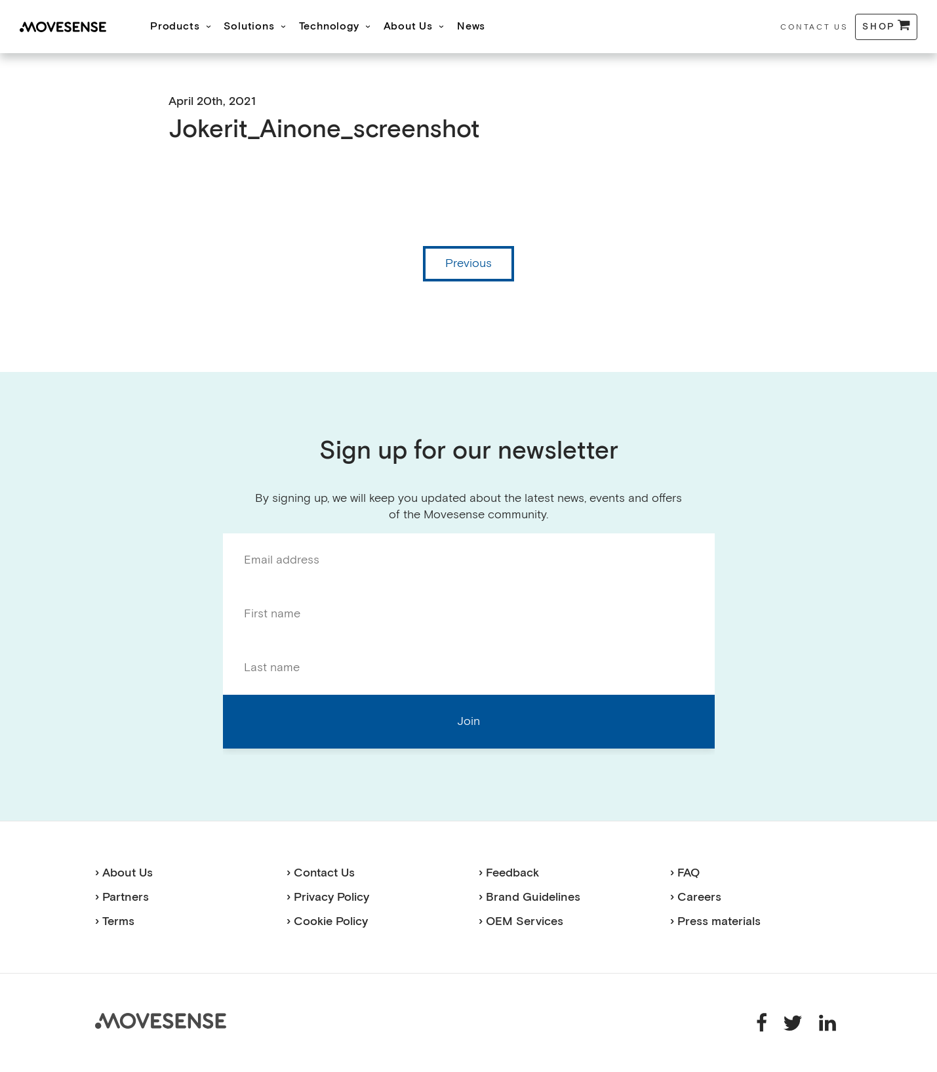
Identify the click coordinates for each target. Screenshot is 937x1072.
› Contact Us (321, 872)
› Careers (695, 897)
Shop (879, 26)
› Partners (122, 897)
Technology (329, 26)
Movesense (160, 1021)
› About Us (124, 872)
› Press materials (715, 921)
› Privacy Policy (328, 897)
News (471, 26)
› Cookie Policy (327, 921)
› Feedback (509, 872)
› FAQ (685, 872)
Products (174, 26)
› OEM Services (521, 921)
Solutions (249, 26)
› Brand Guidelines (529, 897)
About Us (408, 26)
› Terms (114, 921)
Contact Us (814, 27)
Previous (468, 263)
